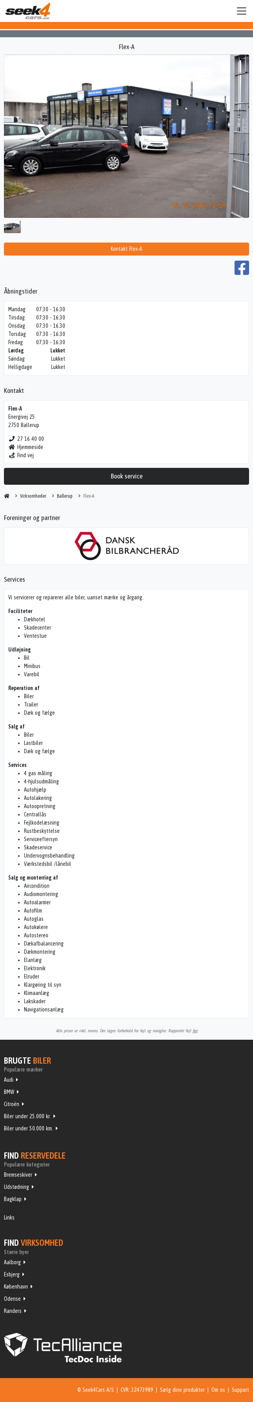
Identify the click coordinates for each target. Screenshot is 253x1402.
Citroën (11, 1104)
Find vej (21, 455)
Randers (13, 1311)
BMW (9, 1092)
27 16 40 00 (26, 439)
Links (9, 1217)
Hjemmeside (25, 447)
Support (240, 1390)
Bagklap (13, 1199)
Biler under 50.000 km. (28, 1128)
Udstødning (16, 1187)
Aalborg (12, 1262)
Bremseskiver (18, 1175)
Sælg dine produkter (182, 1390)
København (16, 1286)
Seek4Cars (28, 11)
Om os (218, 1390)
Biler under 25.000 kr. (27, 1116)
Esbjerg (12, 1274)
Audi (8, 1080)
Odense (12, 1299)
